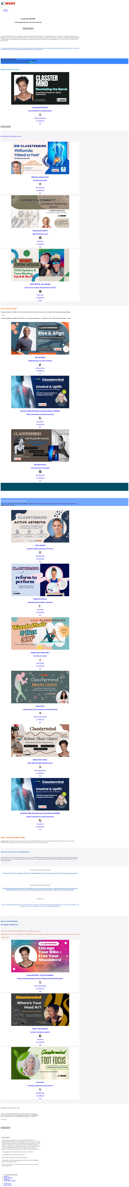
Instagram (6, 1179)
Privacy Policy (8, 1185)
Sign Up (6, 11)
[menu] (64, 10)
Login (5, 9)
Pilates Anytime (8, 1177)
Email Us (6, 1176)
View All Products (5, 126)
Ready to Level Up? (28, 28)
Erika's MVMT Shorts (10, 1180)
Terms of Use (7, 1183)
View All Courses (5, 1127)
